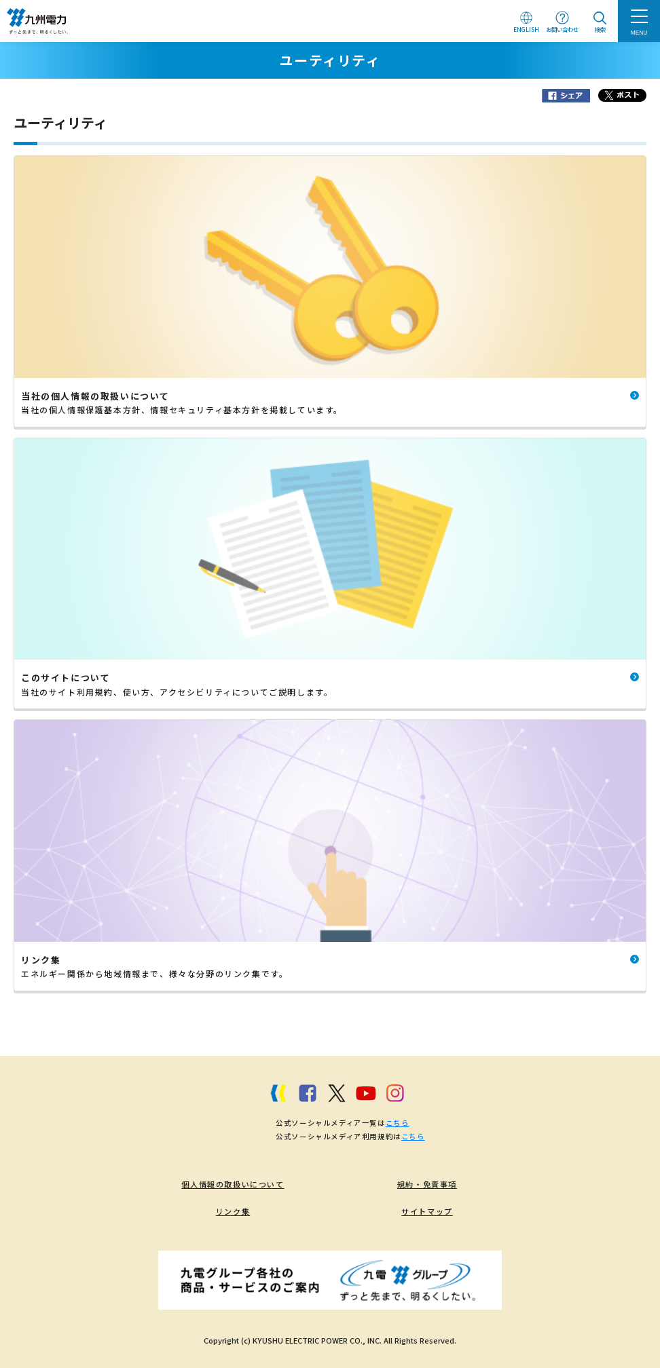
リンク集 (233, 1211)
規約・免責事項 (427, 1184)
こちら (397, 1123)
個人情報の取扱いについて (232, 1184)
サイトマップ (427, 1211)
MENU (639, 32)
